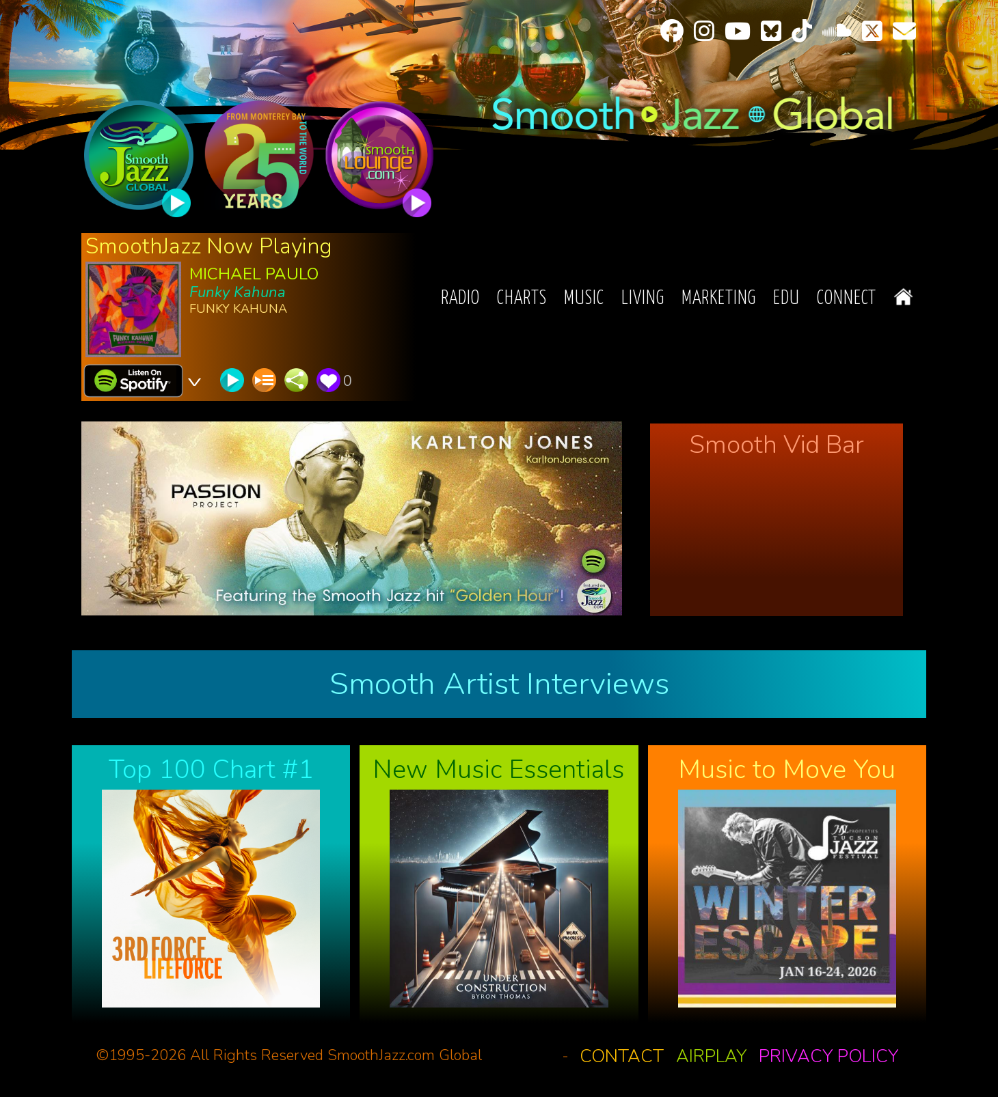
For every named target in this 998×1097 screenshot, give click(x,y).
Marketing (719, 299)
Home (903, 297)
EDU (786, 299)
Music (584, 299)
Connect (846, 299)
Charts (522, 299)
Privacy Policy (828, 1056)
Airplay (711, 1056)
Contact (622, 1056)
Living (642, 299)
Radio (460, 299)
